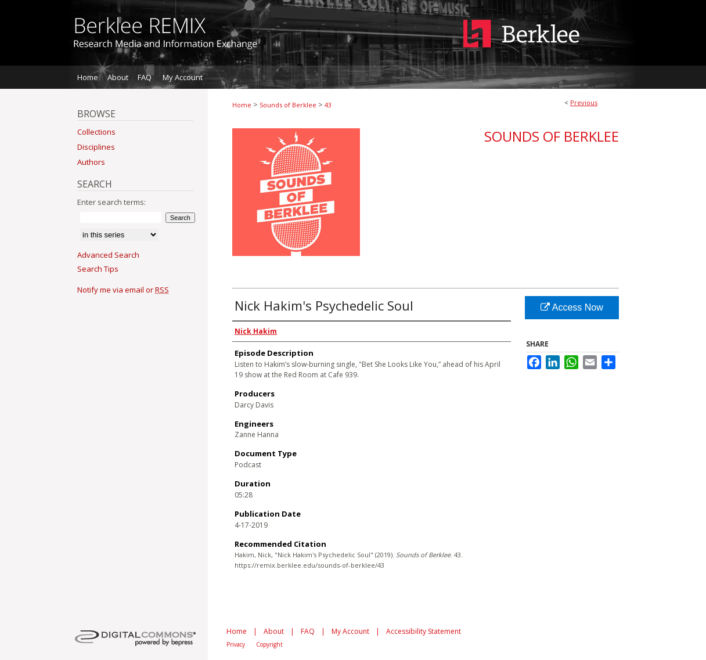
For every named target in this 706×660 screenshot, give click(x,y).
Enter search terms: (111, 202)
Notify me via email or (123, 289)
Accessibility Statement (423, 631)
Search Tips (97, 269)
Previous (583, 102)
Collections (96, 132)
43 (328, 104)
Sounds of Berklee (288, 104)
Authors (91, 162)
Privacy (235, 644)
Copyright (269, 644)
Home (241, 104)
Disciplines (96, 147)
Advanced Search (108, 255)
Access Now (572, 307)
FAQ (308, 631)
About (274, 631)
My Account (350, 631)
